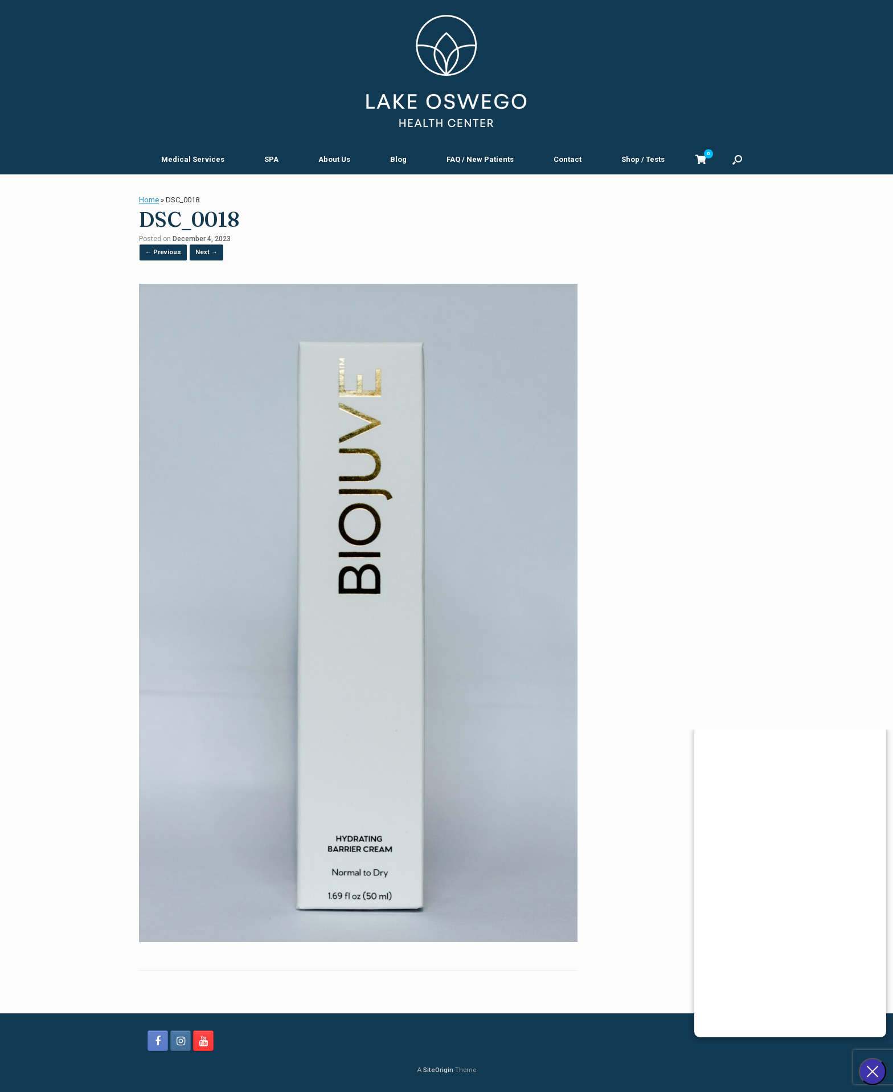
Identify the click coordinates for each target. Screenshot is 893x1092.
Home (149, 199)
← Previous (163, 252)
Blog (398, 159)
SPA (271, 159)
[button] (737, 159)
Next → (206, 252)
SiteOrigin (438, 1070)
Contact (567, 159)
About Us (334, 159)
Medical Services (192, 159)
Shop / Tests (643, 159)
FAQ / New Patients (480, 159)
